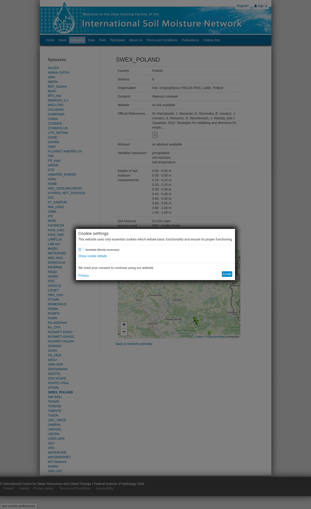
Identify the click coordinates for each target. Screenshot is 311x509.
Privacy (83, 275)
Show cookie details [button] (92, 256)
